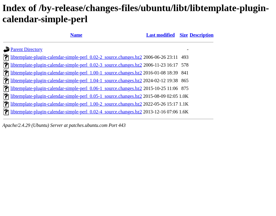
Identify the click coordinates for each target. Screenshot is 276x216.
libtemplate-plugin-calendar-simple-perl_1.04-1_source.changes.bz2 (76, 80)
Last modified (160, 35)
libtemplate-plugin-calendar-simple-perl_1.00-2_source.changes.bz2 (76, 103)
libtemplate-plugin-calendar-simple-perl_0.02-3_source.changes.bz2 (76, 65)
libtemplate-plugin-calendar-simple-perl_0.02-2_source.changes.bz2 (76, 57)
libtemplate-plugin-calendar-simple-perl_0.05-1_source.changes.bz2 (76, 96)
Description (201, 35)
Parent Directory (26, 49)
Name (76, 35)
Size (183, 35)
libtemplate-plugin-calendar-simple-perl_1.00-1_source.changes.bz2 (76, 72)
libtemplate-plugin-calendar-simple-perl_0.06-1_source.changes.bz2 (76, 88)
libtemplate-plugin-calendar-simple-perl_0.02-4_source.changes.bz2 (76, 111)
